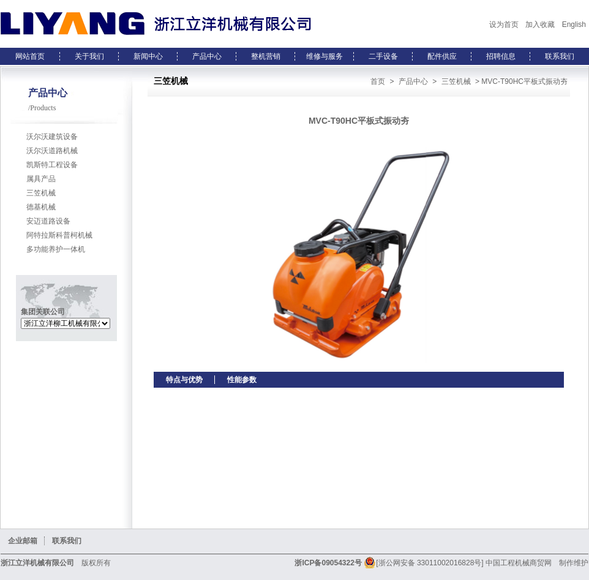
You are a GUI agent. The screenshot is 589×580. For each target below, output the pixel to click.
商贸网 (541, 563)
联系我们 (559, 56)
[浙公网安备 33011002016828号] (423, 563)
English (574, 24)
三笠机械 (41, 193)
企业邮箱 (22, 541)
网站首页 (30, 56)
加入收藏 (540, 24)
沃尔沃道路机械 (52, 150)
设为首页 (504, 24)
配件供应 (442, 56)
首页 (377, 81)
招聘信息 (501, 56)
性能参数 (242, 379)
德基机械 (41, 207)
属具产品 (41, 179)
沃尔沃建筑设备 (52, 136)
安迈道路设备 (48, 221)
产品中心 (207, 56)
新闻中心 (148, 56)
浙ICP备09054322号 (327, 563)
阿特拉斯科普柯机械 (59, 235)
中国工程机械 (508, 563)
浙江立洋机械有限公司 (37, 563)
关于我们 (89, 56)
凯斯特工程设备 (52, 164)
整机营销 (265, 56)
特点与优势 (184, 379)
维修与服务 (324, 56)
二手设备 (383, 56)
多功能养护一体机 (55, 249)
